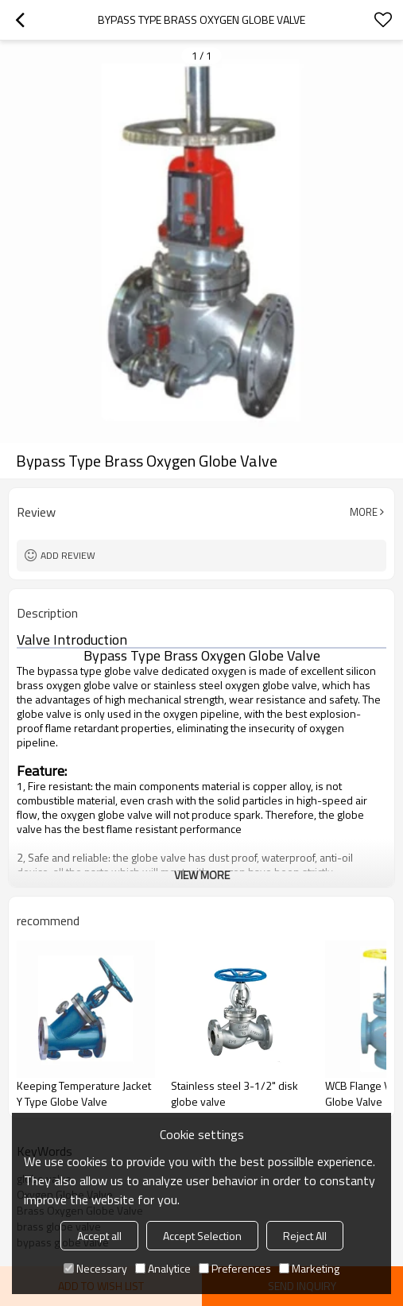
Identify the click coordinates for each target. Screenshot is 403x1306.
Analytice (163, 1268)
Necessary (95, 1268)
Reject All (305, 1235)
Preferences (235, 1268)
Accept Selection (202, 1235)
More (364, 512)
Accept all (99, 1235)
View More (202, 874)
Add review (68, 555)
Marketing (309, 1268)
